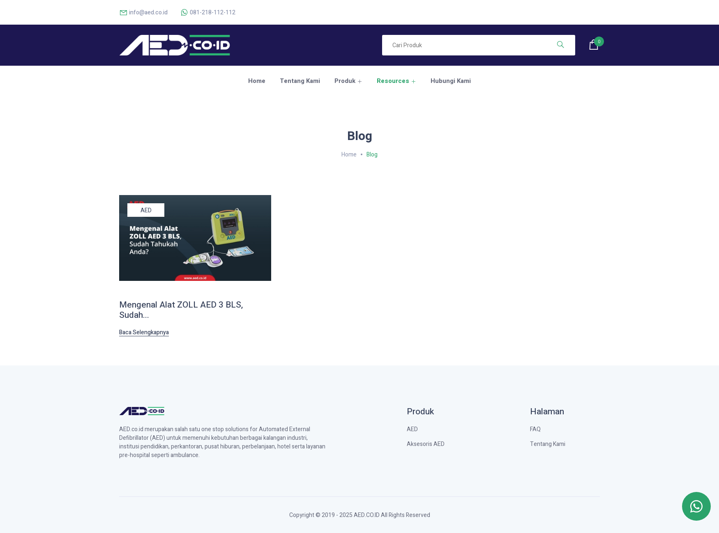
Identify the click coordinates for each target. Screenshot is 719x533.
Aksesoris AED (426, 444)
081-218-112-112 (207, 12)
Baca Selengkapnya (144, 332)
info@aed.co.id (143, 12)
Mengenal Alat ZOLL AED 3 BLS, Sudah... (181, 310)
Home (256, 80)
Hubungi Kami (451, 80)
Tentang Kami (300, 80)
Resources (393, 80)
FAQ (535, 429)
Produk (344, 80)
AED (146, 210)
